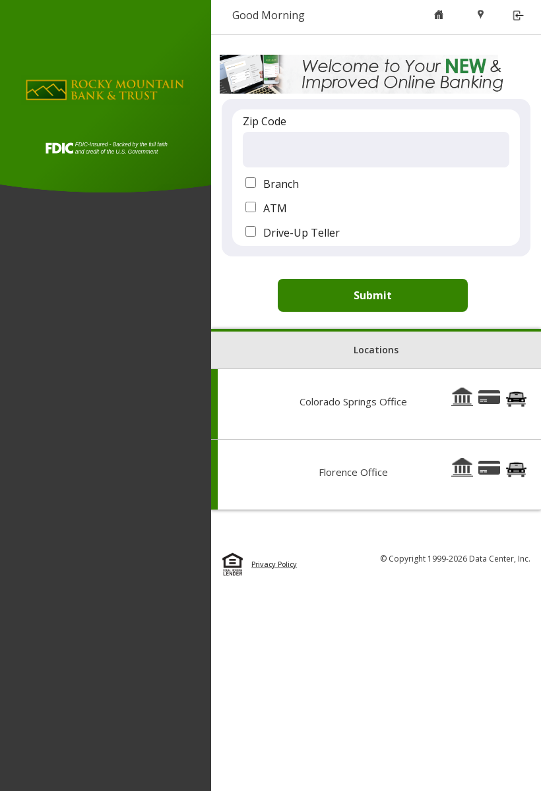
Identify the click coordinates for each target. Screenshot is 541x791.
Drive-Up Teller (301, 232)
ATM (275, 208)
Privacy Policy (274, 564)
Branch (281, 184)
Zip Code (264, 121)
